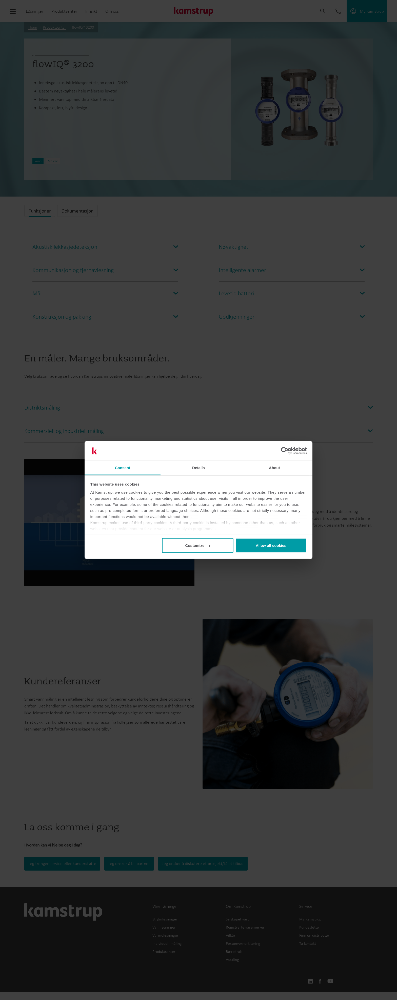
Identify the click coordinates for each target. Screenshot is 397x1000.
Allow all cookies (271, 545)
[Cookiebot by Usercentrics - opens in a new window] (285, 451)
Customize (198, 545)
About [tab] (274, 467)
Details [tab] (198, 467)
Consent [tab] (122, 467)
